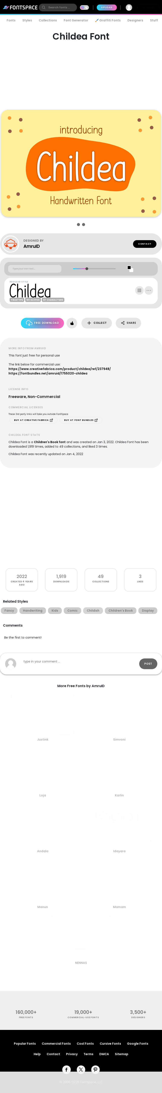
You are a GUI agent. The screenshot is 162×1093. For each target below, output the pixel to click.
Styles (27, 20)
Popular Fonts (25, 1043)
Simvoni (119, 739)
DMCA (104, 1054)
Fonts (11, 20)
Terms (88, 1054)
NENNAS (81, 963)
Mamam (119, 907)
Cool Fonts (85, 1043)
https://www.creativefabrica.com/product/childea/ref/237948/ (60, 369)
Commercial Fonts (56, 1043)
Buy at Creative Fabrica (33, 420)
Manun (42, 907)
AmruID (31, 246)
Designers (135, 20)
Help (37, 1054)
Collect (97, 323)
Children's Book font (50, 442)
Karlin (119, 795)
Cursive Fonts (110, 1043)
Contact (144, 244)
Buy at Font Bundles (81, 420)
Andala (42, 851)
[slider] (86, 268)
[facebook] (66, 1069)
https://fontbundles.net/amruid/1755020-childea (48, 373)
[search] (58, 7)
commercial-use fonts (83, 1017)
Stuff (154, 20)
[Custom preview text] (34, 269)
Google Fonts (137, 1043)
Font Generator (76, 20)
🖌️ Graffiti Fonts (108, 20)
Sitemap (121, 1054)
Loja (42, 795)
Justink (42, 739)
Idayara (119, 851)
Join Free (148, 7)
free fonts (26, 1017)
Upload (106, 7)
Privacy (72, 1054)
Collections (48, 20)
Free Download (42, 323)
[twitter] (81, 1069)
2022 (22, 576)
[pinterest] (95, 1069)
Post (148, 664)
